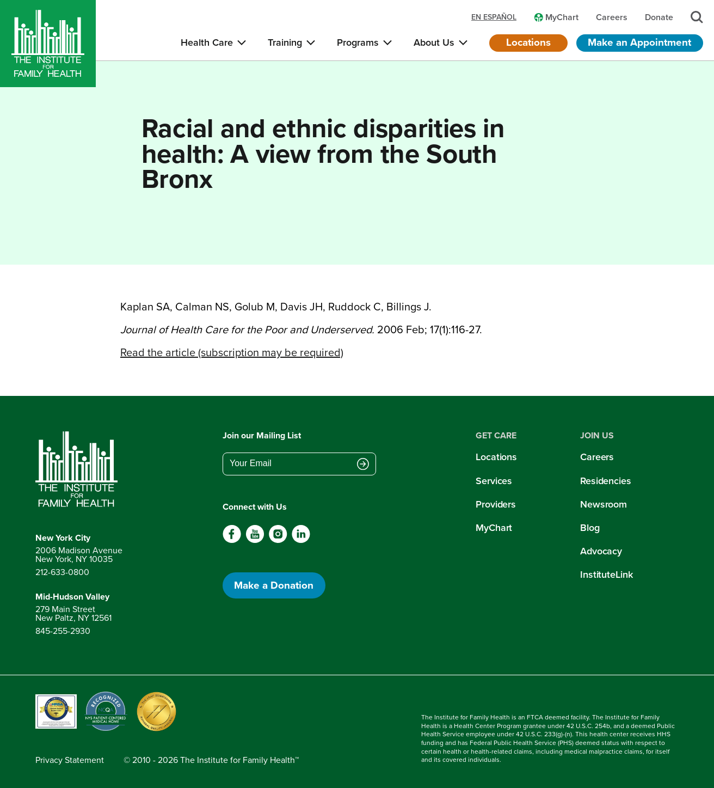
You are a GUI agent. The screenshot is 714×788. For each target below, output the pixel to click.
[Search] (697, 17)
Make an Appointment (639, 42)
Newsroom (603, 504)
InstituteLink (606, 574)
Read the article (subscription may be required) (231, 352)
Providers (496, 504)
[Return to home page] (78, 469)
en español (493, 17)
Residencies (605, 481)
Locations (528, 42)
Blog (590, 528)
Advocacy (601, 551)
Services (494, 481)
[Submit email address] (363, 464)
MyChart (494, 528)
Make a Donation (273, 585)
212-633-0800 (62, 572)
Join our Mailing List (262, 435)
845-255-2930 (62, 631)
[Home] (48, 43)
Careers (597, 457)
